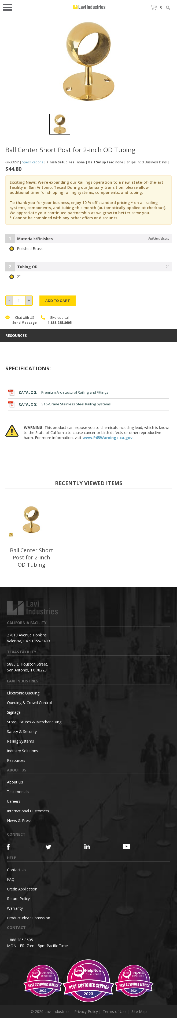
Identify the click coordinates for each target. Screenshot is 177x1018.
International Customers (28, 810)
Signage (14, 712)
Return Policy (18, 898)
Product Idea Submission (28, 917)
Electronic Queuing (23, 693)
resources (16, 335)
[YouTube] (132, 846)
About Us (15, 782)
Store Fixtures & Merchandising (34, 721)
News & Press (19, 820)
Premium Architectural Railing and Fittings (58, 392)
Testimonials (18, 791)
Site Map (139, 1011)
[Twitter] (55, 847)
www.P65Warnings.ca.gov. (108, 437)
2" (15, 276)
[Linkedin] (94, 846)
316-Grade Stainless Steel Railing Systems (59, 404)
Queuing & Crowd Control (29, 702)
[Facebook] (17, 847)
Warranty (15, 908)
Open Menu (9, 7)
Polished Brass (26, 248)
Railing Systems (20, 741)
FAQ (10, 879)
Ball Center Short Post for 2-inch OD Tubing (31, 557)
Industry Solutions (22, 750)
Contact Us (16, 869)
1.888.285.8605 (60, 322)
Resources (16, 760)
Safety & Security (22, 731)
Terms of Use (115, 1011)
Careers (13, 801)
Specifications (32, 162)
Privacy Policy (86, 1011)
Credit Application (22, 889)
